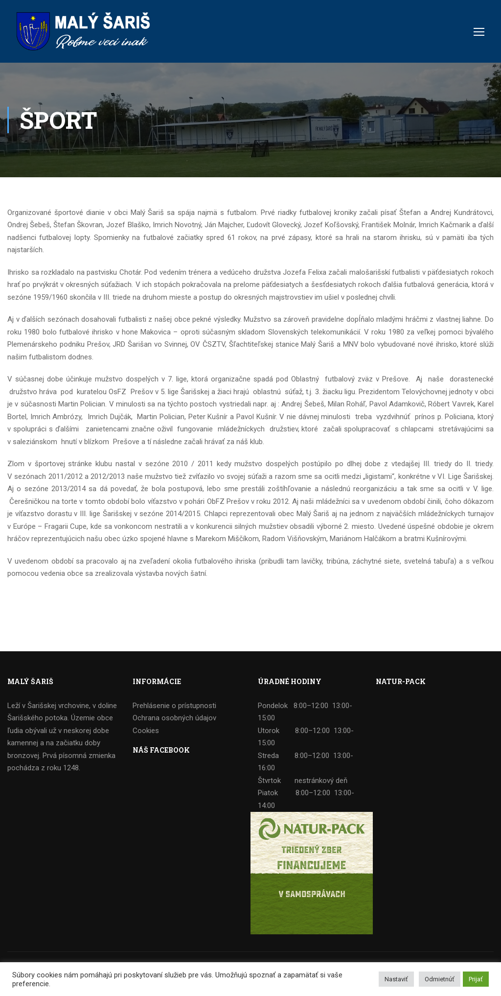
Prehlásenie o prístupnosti (174, 705)
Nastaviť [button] (396, 979)
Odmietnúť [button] (440, 979)
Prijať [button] (476, 979)
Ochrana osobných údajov (174, 717)
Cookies (146, 730)
